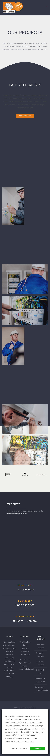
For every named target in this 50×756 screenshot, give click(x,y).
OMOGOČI (37, 748)
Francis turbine (41, 654)
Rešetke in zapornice (40, 680)
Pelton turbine (41, 663)
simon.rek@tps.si (26, 669)
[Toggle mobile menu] (46, 6)
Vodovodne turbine (40, 646)
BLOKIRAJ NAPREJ (19, 749)
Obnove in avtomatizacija (41, 688)
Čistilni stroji (41, 671)
